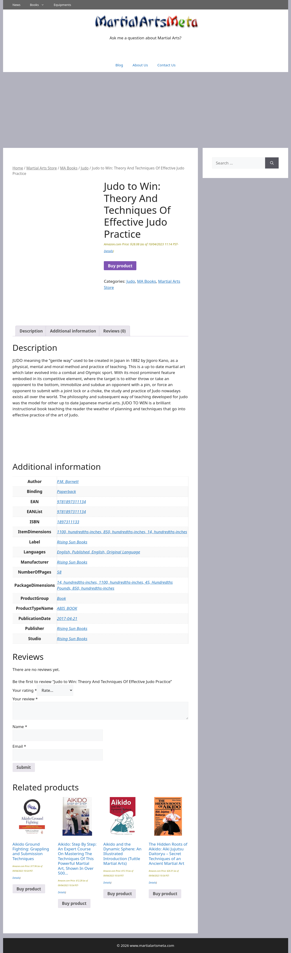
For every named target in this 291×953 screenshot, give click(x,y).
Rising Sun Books (72, 542)
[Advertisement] (145, 107)
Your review (25, 699)
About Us (140, 65)
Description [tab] (31, 331)
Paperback (66, 491)
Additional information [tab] (73, 331)
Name (20, 726)
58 (59, 572)
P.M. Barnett (68, 481)
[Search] (272, 163)
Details (108, 251)
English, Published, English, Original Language (98, 552)
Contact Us (166, 65)
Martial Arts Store (41, 168)
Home (18, 168)
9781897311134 (71, 501)
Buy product (120, 266)
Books (39, 4)
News (16, 5)
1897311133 (68, 521)
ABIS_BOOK (67, 608)
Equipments (62, 5)
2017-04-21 (67, 618)
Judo (85, 168)
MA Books (68, 168)
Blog (119, 65)
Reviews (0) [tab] (114, 331)
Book (61, 598)
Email (19, 746)
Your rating (25, 690)
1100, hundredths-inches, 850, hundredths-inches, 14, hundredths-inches (122, 531)
